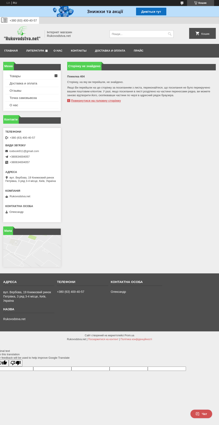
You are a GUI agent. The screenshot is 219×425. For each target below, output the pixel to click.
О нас (58, 50)
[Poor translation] (15, 363)
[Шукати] (170, 34)
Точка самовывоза (23, 98)
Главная (11, 50)
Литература (35, 50)
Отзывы (15, 90)
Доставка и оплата (110, 50)
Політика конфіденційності (136, 339)
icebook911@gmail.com (24, 151)
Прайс (139, 50)
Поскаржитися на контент (103, 339)
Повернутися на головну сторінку (96, 100)
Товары (15, 76)
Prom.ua (129, 335)
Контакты (79, 50)
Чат (201, 414)
